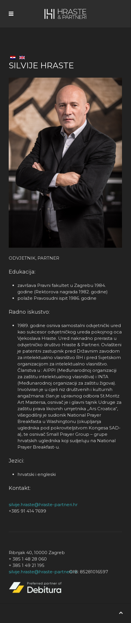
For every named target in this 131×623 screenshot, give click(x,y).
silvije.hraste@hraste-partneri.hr (43, 504)
